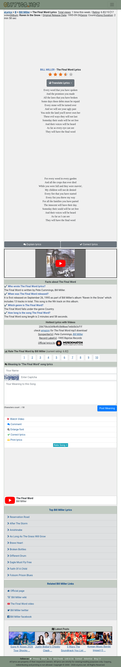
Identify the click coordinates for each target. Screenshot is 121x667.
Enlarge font (15, 429)
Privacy (36, 659)
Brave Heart (15, 542)
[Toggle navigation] (112, 4)
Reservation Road (18, 517)
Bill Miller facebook (19, 616)
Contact (78, 659)
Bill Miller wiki (17, 597)
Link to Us (69, 659)
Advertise (88, 659)
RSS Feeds (58, 659)
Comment (14, 424)
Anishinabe (14, 529)
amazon (45, 330)
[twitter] (31, 659)
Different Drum (16, 555)
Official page (15, 590)
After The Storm (17, 523)
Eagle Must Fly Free (19, 562)
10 (96, 357)
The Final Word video (20, 603)
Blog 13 (97, 659)
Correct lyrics (89, 244)
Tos (50, 659)
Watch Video (15, 419)
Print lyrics (14, 439)
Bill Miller (24, 12)
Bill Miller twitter (18, 610)
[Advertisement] (60, 43)
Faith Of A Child (17, 568)
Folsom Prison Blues (20, 575)
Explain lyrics (32, 244)
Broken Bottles (16, 549)
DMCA (44, 659)
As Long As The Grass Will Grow (26, 536)
